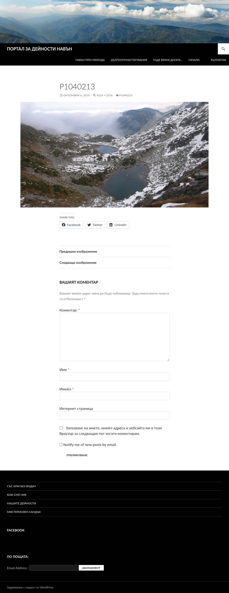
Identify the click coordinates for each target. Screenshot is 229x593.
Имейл (66, 389)
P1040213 (125, 95)
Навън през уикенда (90, 59)
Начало (194, 59)
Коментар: (69, 310)
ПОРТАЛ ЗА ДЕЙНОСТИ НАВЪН (39, 48)
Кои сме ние (16, 494)
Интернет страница (76, 408)
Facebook (15, 530)
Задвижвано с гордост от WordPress (30, 587)
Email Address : (18, 568)
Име (64, 369)
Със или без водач (21, 486)
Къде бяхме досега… (167, 59)
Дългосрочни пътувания (129, 59)
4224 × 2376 (105, 95)
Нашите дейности (21, 503)
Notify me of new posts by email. (90, 444)
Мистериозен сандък (24, 512)
